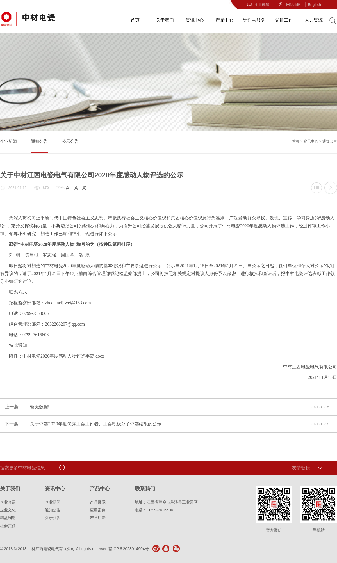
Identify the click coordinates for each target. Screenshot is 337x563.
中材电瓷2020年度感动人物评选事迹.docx (63, 356)
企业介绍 (8, 502)
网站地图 (289, 4)
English (317, 4)
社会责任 (8, 525)
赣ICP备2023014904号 (128, 548)
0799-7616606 (160, 510)
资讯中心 (195, 20)
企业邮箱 (258, 4)
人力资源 (314, 20)
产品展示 (98, 502)
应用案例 (98, 510)
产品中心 (224, 20)
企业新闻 (8, 141)
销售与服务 (254, 20)
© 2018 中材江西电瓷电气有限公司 (44, 548)
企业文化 (8, 510)
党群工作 (284, 20)
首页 (135, 20)
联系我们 (145, 488)
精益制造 (8, 518)
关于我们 (165, 20)
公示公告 (70, 141)
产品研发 (98, 518)
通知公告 (39, 141)
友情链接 (301, 467)
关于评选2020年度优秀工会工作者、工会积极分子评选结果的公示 (330, 187)
